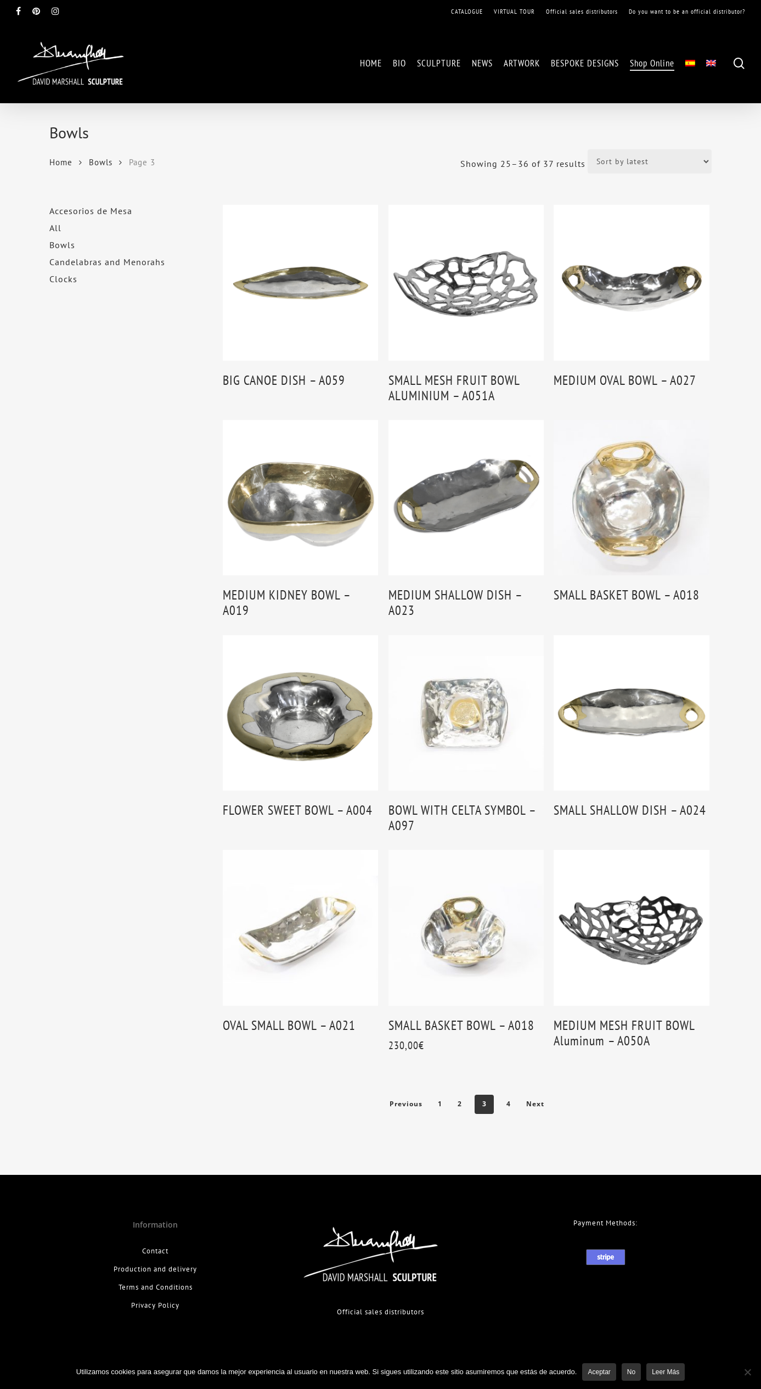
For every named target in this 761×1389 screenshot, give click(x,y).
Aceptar (599, 1372)
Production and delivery (155, 1269)
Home (60, 162)
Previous (406, 1103)
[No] (747, 1371)
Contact (155, 1251)
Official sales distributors (380, 1312)
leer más (665, 1372)
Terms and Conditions (156, 1287)
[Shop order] (650, 161)
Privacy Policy (155, 1305)
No (631, 1372)
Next (535, 1103)
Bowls (100, 162)
